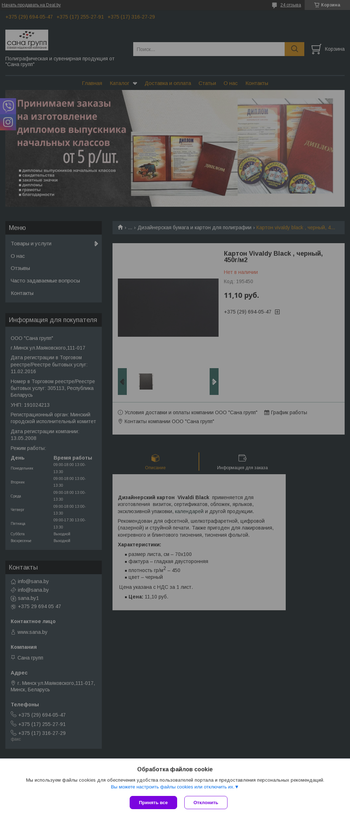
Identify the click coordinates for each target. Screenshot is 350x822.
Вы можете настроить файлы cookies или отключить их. (172, 787)
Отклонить (206, 802)
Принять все (153, 802)
